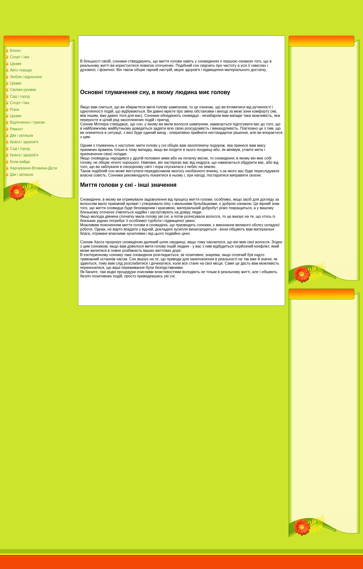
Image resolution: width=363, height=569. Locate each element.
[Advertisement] (129, 16)
